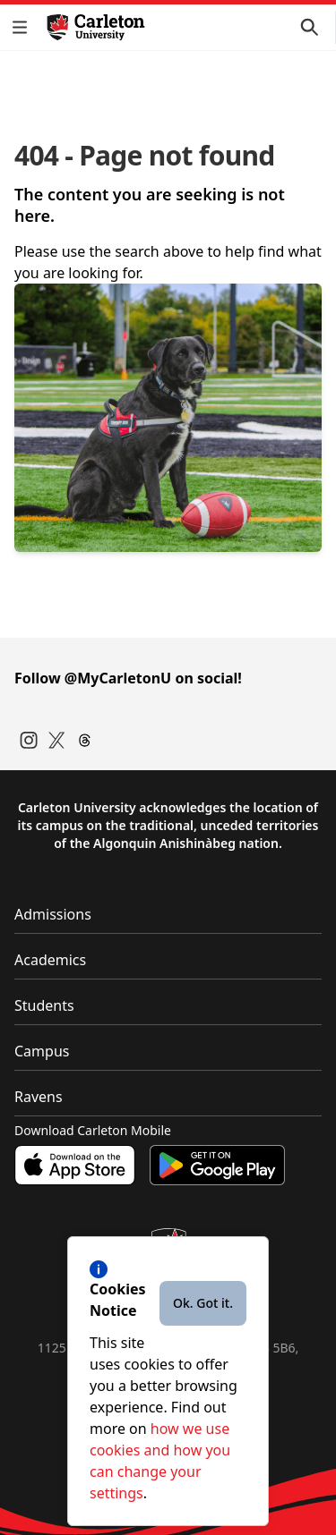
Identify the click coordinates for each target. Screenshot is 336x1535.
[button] (23, 27)
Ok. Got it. (203, 1302)
